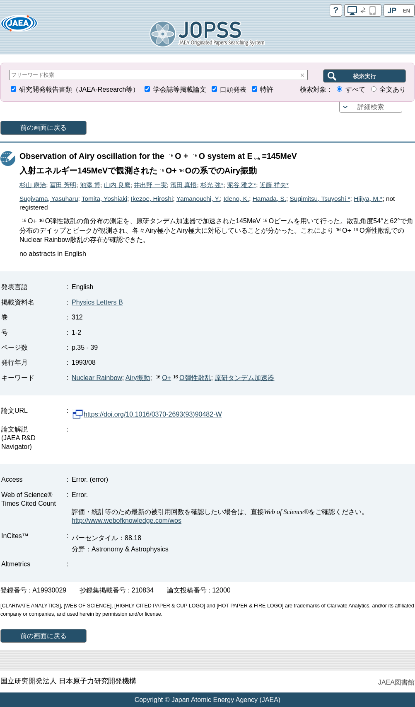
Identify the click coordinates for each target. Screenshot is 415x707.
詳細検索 (370, 106)
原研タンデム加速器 (244, 377)
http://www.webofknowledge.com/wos (126, 520)
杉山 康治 (32, 184)
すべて (355, 89)
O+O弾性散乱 (182, 377)
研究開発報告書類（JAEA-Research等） (79, 89)
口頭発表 (233, 89)
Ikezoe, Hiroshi (152, 198)
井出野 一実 (150, 184)
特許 (266, 89)
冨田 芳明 (63, 184)
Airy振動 (137, 377)
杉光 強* (211, 184)
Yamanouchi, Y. (198, 198)
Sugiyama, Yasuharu (48, 198)
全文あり (392, 89)
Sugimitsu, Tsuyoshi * (320, 198)
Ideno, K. (236, 198)
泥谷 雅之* (241, 184)
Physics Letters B (97, 302)
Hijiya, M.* (368, 198)
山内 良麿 (117, 184)
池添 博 (90, 184)
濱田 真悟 (183, 184)
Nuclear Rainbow (97, 377)
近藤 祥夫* (274, 184)
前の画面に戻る (43, 127)
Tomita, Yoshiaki (104, 198)
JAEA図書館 (396, 682)
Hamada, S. (269, 198)
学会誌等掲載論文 (179, 89)
